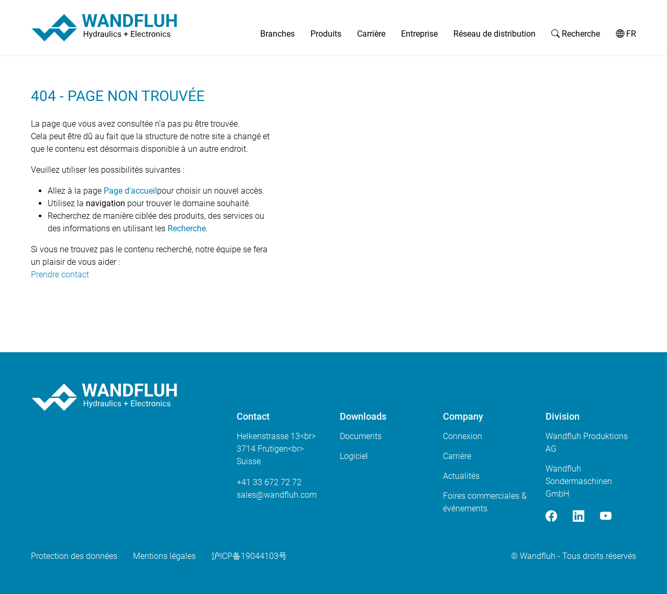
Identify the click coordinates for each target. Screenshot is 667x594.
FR (626, 34)
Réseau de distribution (494, 34)
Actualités (461, 476)
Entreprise (419, 34)
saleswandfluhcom (277, 495)
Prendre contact (60, 274)
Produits (325, 34)
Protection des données (74, 556)
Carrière (371, 34)
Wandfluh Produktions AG (587, 442)
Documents (361, 436)
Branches (277, 34)
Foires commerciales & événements (485, 502)
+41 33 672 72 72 (269, 482)
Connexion (462, 436)
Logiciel (354, 456)
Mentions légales (164, 556)
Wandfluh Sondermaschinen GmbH (579, 481)
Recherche (575, 34)
